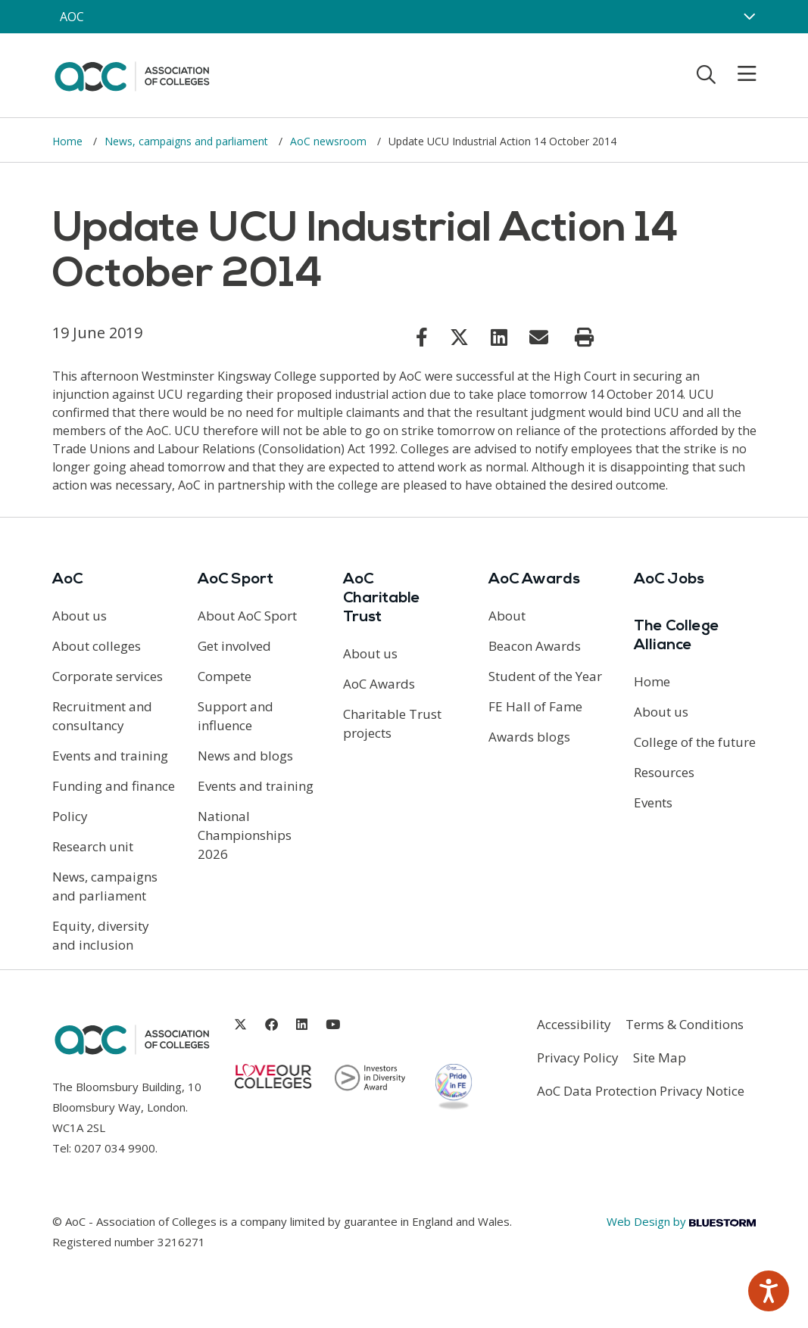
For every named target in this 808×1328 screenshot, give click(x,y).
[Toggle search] (706, 74)
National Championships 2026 (245, 835)
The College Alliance (676, 636)
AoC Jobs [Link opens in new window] (669, 579)
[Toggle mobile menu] (738, 74)
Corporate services (107, 676)
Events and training (110, 755)
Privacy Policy (578, 1057)
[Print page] (584, 337)
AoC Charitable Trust (381, 598)
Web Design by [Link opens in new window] (681, 1221)
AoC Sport (235, 579)
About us (79, 615)
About (507, 615)
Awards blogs (529, 736)
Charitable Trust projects (392, 723)
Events (653, 802)
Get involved (234, 646)
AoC (67, 579)
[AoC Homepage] (131, 74)
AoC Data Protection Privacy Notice (640, 1090)
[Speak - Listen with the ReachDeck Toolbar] (768, 1290)
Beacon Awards (534, 646)
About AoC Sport (247, 615)
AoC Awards (379, 683)
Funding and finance (113, 786)
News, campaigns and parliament (188, 141)
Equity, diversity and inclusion (100, 935)
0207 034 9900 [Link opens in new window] (114, 1147)
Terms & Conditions (684, 1024)
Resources (664, 772)
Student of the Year (545, 676)
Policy (70, 816)
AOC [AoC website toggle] (72, 16)
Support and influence (235, 716)
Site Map (659, 1057)
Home (69, 141)
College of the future (695, 742)
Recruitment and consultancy (102, 716)
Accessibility (574, 1024)
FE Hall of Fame (535, 706)
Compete (224, 676)
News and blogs (245, 755)
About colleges (96, 646)
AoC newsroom (330, 141)
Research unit (92, 846)
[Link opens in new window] (422, 337)
